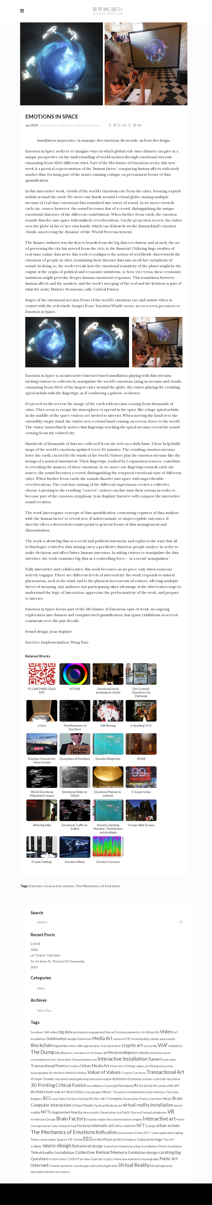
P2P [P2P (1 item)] (127, 1039)
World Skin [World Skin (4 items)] (75, 1092)
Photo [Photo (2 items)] (162, 1146)
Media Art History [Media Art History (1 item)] (76, 1073)
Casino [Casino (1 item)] (108, 1086)
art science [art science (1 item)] (63, 1172)
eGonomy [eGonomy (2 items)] (166, 1066)
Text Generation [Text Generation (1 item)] (110, 1046)
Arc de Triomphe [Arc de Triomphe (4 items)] (108, 1098)
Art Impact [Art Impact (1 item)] (96, 1053)
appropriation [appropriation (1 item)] (91, 1046)
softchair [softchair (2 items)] (159, 1079)
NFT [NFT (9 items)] (140, 1125)
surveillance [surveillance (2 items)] (95, 1086)
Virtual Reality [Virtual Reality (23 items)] (133, 1165)
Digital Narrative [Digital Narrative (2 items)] (64, 1046)
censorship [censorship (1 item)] (150, 1046)
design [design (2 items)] (72, 1039)
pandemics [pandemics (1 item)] (134, 1032)
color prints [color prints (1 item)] (61, 1079)
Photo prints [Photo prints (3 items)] (112, 1139)
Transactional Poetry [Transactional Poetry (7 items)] (49, 1065)
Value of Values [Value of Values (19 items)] (104, 1072)
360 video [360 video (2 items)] (51, 1032)
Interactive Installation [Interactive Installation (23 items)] (122, 1059)
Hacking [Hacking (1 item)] (83, 1099)
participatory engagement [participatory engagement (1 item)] (89, 1032)
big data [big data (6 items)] (65, 1031)
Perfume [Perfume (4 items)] (84, 1125)
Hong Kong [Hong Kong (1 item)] (125, 1146)
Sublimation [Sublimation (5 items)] (57, 1038)
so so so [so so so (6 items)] (145, 1085)
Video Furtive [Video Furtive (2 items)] (67, 1099)
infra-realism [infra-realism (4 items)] (125, 1125)
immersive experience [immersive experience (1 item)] (127, 1159)
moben (95, 125)
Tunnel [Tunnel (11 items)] (154, 1059)
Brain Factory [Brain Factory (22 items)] (71, 1119)
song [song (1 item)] (54, 1099)
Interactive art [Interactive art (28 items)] (159, 1118)
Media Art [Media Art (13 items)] (102, 1038)
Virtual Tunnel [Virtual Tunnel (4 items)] (42, 1079)
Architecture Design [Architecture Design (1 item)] (43, 1119)
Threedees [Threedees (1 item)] (119, 1092)
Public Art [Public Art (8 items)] (168, 1158)
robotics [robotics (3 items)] (144, 1053)
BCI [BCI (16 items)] (46, 1098)
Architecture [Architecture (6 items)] (42, 1091)
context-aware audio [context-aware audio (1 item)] (162, 1039)
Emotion (36, 886)
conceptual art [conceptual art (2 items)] (41, 1126)
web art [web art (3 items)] (60, 1092)
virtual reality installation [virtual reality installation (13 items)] (148, 1104)
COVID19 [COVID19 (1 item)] (73, 1159)
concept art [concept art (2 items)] (81, 1053)
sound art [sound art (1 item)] (119, 1039)
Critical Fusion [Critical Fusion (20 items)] (70, 1085)
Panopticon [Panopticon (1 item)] (129, 1139)
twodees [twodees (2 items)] (37, 1032)
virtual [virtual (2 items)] (71, 1126)
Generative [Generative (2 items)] (108, 1112)
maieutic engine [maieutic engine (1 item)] (96, 1119)
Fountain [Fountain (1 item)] (54, 1166)
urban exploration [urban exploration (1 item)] (163, 1133)
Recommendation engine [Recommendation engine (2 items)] (124, 1119)
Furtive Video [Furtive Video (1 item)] (57, 1159)
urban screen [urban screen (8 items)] (168, 1125)
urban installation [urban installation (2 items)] (145, 1146)
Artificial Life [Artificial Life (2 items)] (150, 1032)
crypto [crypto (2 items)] (108, 1159)
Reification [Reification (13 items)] (106, 1132)
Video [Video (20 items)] (166, 1031)
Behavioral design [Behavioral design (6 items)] (87, 1146)
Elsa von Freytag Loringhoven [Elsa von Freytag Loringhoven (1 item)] (149, 1112)
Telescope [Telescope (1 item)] (172, 1092)
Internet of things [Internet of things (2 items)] (123, 1066)
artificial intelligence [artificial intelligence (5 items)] (120, 1052)
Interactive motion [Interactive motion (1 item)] (100, 1079)
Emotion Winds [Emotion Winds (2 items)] (161, 1099)
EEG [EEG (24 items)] (88, 1139)
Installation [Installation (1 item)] (175, 1146)
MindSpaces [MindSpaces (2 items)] (63, 1053)
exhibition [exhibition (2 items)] (175, 1046)
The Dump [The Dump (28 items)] (42, 1052)
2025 (34, 967)
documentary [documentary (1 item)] (126, 1133)
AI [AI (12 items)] (136, 1085)
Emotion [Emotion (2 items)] (157, 1053)
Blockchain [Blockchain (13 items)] (42, 1045)
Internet (79, 125)
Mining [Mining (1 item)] (154, 1066)
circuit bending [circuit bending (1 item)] (140, 1039)
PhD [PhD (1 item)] (91, 1099)
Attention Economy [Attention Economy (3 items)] (127, 1079)
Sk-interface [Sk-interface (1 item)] (56, 1073)
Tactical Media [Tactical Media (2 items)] (104, 1105)
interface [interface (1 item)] (159, 1092)
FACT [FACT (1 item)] (147, 1133)
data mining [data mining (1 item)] (59, 1126)
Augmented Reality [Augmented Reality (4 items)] (67, 1112)
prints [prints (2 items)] (95, 1112)
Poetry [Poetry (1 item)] (180, 1119)
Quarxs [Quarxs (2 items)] (62, 1139)
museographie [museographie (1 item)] (40, 1073)
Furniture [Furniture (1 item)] (74, 1066)
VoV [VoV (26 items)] (162, 1045)
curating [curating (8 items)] (166, 1152)
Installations (63, 125)
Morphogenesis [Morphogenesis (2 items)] (161, 1166)
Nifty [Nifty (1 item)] (99, 1139)
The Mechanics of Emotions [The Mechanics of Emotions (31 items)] (63, 1132)
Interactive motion (59, 886)
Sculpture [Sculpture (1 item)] (36, 1099)
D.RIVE (36, 944)
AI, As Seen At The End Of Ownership (58, 961)
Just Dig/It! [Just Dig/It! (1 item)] (123, 1112)
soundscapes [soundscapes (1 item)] (82, 1166)
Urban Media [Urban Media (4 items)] (82, 1105)
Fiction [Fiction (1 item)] (139, 1133)
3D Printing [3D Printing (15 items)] (43, 1085)
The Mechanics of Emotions (98, 886)
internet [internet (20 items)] (40, 1165)
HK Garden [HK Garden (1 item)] (160, 1086)
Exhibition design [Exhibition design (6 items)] (143, 1152)
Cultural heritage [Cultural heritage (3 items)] (149, 1139)
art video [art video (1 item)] (85, 1159)
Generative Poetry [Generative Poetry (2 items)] (135, 1099)
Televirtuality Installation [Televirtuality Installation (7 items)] (52, 1152)
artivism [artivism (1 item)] (147, 1079)
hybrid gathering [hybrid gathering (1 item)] (78, 1079)
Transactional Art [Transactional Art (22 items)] (165, 1072)
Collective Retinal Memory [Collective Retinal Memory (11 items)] (101, 1152)
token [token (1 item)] (86, 1112)
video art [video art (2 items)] (142, 1066)
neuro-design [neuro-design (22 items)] (56, 1145)
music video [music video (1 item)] (168, 1059)
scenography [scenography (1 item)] (93, 1092)
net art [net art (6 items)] (173, 1085)
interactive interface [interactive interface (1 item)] (43, 1172)
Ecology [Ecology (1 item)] (150, 1126)
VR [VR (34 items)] (170, 1111)
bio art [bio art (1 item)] (118, 1105)
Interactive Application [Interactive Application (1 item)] (104, 1166)
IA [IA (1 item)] (94, 1139)
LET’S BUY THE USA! (46, 955)
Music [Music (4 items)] (107, 1092)
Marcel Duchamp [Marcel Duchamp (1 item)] (116, 1032)
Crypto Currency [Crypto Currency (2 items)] (133, 1073)
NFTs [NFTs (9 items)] (46, 1111)
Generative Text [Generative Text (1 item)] (67, 1059)
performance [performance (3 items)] (123, 1086)
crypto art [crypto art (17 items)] (132, 1045)
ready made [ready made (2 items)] (48, 1139)
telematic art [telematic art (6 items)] (102, 1125)
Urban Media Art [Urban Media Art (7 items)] (94, 1065)
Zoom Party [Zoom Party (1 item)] (111, 1146)
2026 (34, 949)
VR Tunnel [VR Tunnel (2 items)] (75, 1139)
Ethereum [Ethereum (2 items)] (84, 1039)
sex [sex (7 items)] (80, 1045)
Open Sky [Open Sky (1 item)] (97, 1159)
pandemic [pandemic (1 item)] (67, 1166)
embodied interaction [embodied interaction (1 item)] (140, 1092)
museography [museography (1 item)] (150, 1159)
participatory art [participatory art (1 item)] (87, 1059)
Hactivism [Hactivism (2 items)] (173, 1079)
